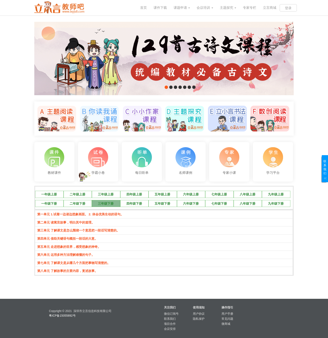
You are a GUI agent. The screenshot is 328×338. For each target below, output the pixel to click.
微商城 (226, 323)
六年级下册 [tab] (191, 203)
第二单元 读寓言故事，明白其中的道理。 (66, 222)
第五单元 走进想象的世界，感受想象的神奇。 (69, 246)
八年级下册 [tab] (247, 203)
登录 (288, 8)
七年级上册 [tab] (219, 194)
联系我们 (170, 318)
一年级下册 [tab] (49, 203)
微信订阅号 (171, 313)
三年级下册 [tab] (106, 203)
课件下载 (160, 7)
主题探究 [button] (228, 7)
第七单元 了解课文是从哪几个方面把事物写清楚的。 (73, 263)
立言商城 (269, 7)
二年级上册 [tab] (77, 194)
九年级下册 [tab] (276, 203)
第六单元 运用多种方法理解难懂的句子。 (66, 254)
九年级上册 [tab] (276, 194)
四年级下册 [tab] (134, 203)
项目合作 (170, 323)
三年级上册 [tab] (106, 194)
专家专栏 (249, 7)
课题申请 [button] (182, 7)
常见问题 (227, 318)
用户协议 (199, 313)
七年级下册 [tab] (219, 203)
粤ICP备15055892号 (62, 315)
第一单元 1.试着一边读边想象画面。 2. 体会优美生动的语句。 (80, 214)
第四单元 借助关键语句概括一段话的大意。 (67, 238)
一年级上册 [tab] (49, 194)
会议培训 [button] (205, 7)
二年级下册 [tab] (77, 203)
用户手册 (227, 313)
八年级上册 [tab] (247, 194)
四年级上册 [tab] (134, 194)
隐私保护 (199, 318)
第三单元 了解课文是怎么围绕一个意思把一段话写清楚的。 (78, 230)
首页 (145, 4)
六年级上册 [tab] (191, 194)
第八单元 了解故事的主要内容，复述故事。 (67, 271)
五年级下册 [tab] (162, 203)
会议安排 (170, 328)
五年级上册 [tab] (162, 194)
